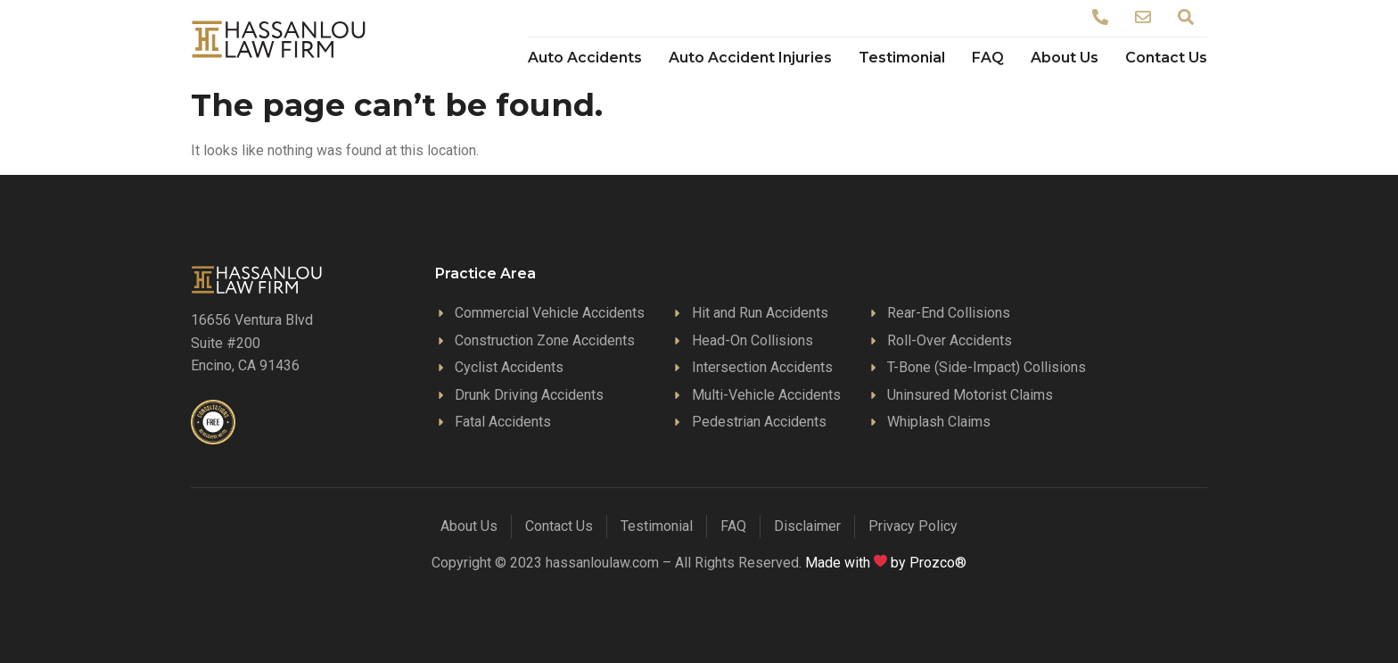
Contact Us (1166, 57)
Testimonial (902, 57)
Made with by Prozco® (885, 562)
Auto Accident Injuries (750, 57)
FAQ (988, 57)
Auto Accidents (585, 57)
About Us (1064, 57)
